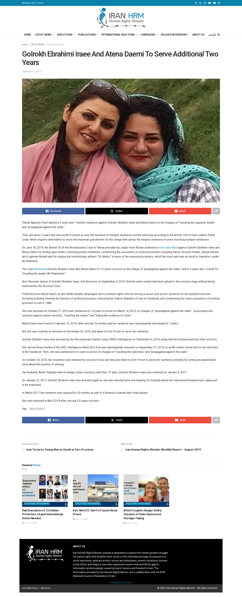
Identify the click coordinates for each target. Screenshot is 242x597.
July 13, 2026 (29, 523)
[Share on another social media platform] (216, 211)
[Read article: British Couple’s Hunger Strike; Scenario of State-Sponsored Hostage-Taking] (146, 490)
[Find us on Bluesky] (209, 3)
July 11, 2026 (80, 519)
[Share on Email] (180, 211)
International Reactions (118, 34)
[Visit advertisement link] (121, 431)
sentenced (41, 269)
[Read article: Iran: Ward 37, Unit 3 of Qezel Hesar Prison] (96, 490)
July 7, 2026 (130, 523)
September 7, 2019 (31, 71)
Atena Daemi (37, 409)
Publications (87, 34)
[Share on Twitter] (116, 211)
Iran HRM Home (30, 588)
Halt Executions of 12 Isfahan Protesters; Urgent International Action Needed (42, 514)
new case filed (168, 247)
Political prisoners (55, 44)
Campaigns (148, 34)
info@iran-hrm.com (121, 582)
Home (27, 34)
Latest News (43, 34)
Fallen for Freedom (174, 34)
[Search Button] (218, 34)
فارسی (212, 34)
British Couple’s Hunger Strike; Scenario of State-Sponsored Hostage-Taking (143, 514)
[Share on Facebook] (53, 211)
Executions (64, 34)
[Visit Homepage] (121, 18)
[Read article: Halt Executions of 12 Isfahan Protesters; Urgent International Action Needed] (45, 490)
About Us (198, 34)
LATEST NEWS (37, 44)
